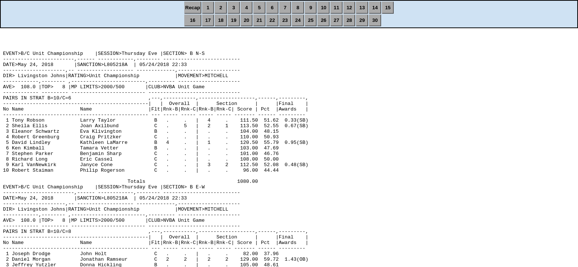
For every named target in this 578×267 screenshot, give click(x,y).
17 (208, 20)
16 (192, 20)
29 (362, 20)
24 (298, 20)
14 (375, 7)
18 (221, 20)
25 (311, 20)
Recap (192, 7)
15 (388, 7)
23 (285, 20)
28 (349, 20)
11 (336, 7)
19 (234, 20)
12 (349, 7)
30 (375, 20)
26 (323, 20)
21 (259, 20)
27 (336, 20)
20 (246, 20)
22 (272, 20)
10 (323, 7)
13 (362, 7)
